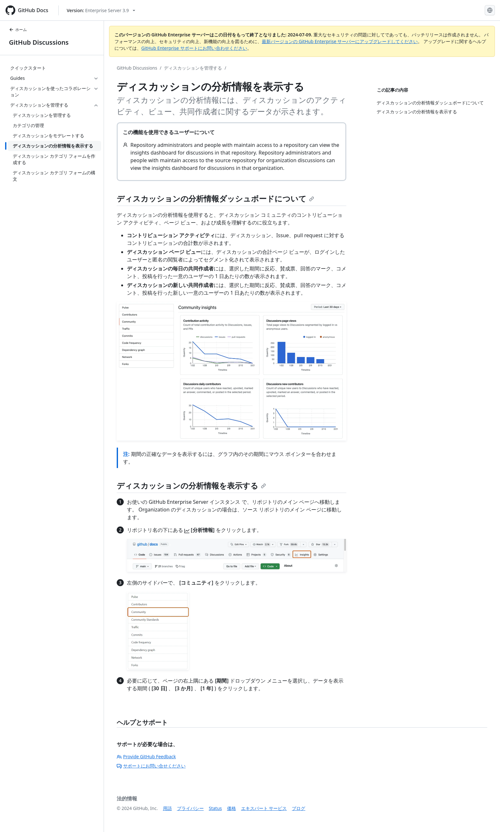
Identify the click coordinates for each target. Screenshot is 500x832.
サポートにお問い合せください (151, 766)
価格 (231, 808)
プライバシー (190, 808)
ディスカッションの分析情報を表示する (191, 485)
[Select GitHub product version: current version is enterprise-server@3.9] (101, 10)
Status (215, 808)
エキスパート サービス (264, 808)
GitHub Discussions (39, 42)
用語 (167, 808)
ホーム (18, 29)
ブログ (298, 808)
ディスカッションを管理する (193, 68)
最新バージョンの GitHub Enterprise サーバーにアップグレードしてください (340, 41)
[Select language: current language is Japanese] (490, 10)
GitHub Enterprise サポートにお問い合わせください (194, 48)
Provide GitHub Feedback (146, 756)
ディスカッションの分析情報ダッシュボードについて (215, 198)
